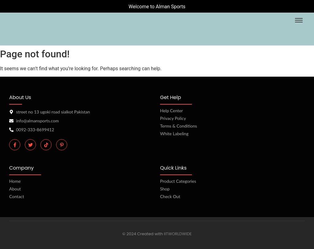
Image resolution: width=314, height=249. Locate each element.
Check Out (170, 196)
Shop (165, 188)
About (15, 188)
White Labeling (174, 133)
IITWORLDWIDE (178, 234)
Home (15, 181)
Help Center (171, 110)
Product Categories (178, 181)
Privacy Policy (173, 118)
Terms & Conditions (178, 125)
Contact (16, 196)
